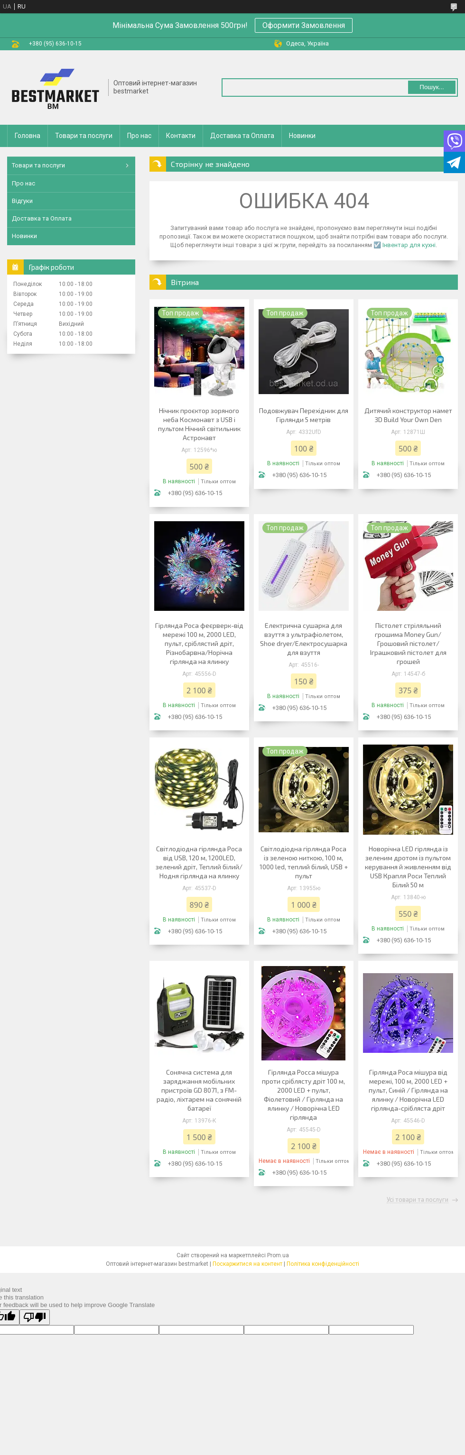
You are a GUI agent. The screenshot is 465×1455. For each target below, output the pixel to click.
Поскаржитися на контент (247, 1264)
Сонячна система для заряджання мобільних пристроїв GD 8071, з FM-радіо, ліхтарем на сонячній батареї (199, 1090)
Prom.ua (278, 1255)
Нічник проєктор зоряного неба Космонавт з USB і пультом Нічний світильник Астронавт (199, 424)
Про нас (139, 135)
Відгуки (22, 200)
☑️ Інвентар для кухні (404, 245)
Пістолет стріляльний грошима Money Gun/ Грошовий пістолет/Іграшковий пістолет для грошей (408, 643)
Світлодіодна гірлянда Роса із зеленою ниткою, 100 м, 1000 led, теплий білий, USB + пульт (304, 862)
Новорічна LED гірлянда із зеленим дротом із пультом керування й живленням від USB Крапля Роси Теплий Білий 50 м (408, 867)
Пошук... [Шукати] (431, 87)
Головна (27, 135)
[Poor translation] (34, 1317)
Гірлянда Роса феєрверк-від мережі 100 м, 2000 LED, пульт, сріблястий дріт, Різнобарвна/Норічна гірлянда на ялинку (199, 643)
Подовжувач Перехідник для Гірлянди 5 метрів (303, 415)
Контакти (180, 135)
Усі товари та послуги (417, 1200)
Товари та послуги (83, 135)
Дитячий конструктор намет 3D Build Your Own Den (408, 415)
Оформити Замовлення (303, 25)
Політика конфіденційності (323, 1264)
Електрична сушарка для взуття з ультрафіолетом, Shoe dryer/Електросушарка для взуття (303, 638)
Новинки (302, 135)
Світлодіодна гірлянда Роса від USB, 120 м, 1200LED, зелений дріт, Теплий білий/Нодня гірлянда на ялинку (199, 862)
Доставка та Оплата (242, 135)
